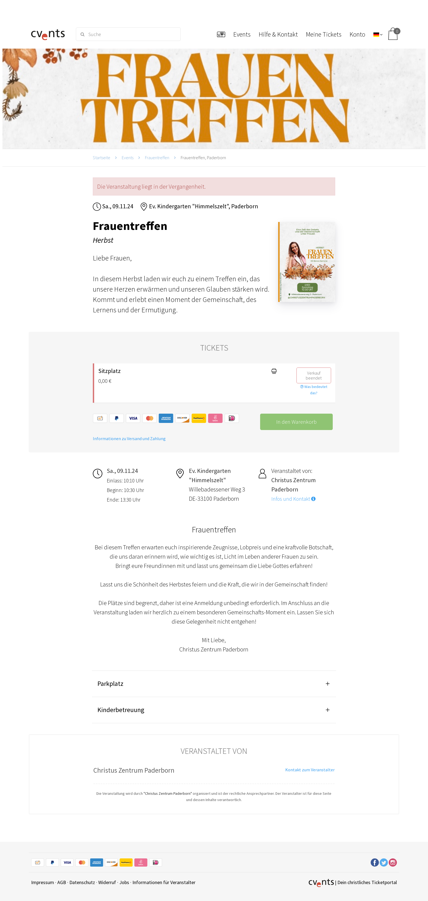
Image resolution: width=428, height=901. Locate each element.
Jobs (124, 882)
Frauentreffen (157, 157)
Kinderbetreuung (120, 710)
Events (127, 157)
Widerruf (107, 882)
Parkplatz (110, 683)
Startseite (101, 157)
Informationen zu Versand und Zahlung (129, 438)
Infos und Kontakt (293, 499)
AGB (61, 882)
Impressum (42, 882)
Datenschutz (82, 882)
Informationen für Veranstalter (163, 882)
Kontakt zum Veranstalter (310, 769)
